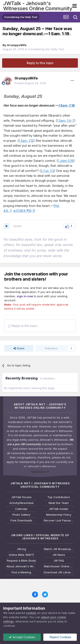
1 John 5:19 (65, 161)
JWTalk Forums (21, 497)
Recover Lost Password (59, 520)
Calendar (21, 509)
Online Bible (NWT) (21, 554)
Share (19, 348)
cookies (31, 613)
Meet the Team (59, 503)
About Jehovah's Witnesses (21, 566)
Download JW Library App (59, 572)
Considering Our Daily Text (46, 49)
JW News (58, 554)
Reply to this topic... (23, 326)
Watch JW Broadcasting (59, 549)
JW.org (21, 549)
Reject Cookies (60, 637)
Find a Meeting (21, 572)
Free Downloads (21, 520)
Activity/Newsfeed (21, 503)
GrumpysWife (16, 45)
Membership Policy (58, 514)
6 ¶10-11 (24, 211)
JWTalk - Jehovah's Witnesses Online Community (37, 6)
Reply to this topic (40, 63)
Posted (30, 83)
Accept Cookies (22, 637)
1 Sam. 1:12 (26, 141)
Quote (17, 226)
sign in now (25, 296)
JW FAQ (59, 560)
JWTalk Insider (58, 509)
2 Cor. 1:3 (47, 171)
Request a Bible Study (21, 560)
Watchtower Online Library (59, 566)
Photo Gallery (21, 514)
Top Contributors (58, 497)
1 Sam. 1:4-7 (65, 121)
